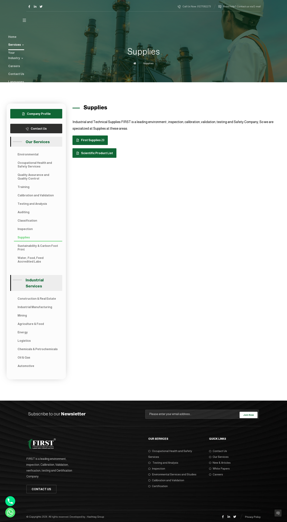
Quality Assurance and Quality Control (33, 177)
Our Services (219, 457)
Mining (22, 316)
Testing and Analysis (32, 204)
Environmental (28, 155)
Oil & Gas (24, 358)
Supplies (24, 238)
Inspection (25, 230)
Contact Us (218, 452)
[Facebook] (29, 7)
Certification (158, 487)
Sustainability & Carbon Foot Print (38, 248)
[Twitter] (41, 7)
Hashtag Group (95, 518)
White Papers (219, 469)
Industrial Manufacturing (35, 308)
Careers (216, 475)
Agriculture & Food (31, 325)
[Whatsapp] (10, 512)
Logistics (24, 341)
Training (23, 188)
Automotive (26, 367)
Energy (23, 333)
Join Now (248, 415)
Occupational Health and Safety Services (35, 165)
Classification (27, 221)
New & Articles (220, 463)
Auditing (23, 213)
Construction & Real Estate (37, 299)
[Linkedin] (35, 7)
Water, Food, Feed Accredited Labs (31, 260)
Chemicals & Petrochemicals (38, 350)
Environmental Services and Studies (172, 475)
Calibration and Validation (36, 196)
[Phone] (10, 501)
